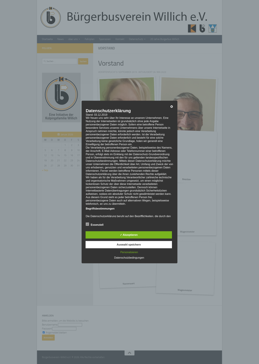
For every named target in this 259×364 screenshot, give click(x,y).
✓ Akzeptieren (129, 234)
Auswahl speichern (129, 244)
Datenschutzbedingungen (129, 257)
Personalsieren (129, 252)
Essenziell (94, 224)
